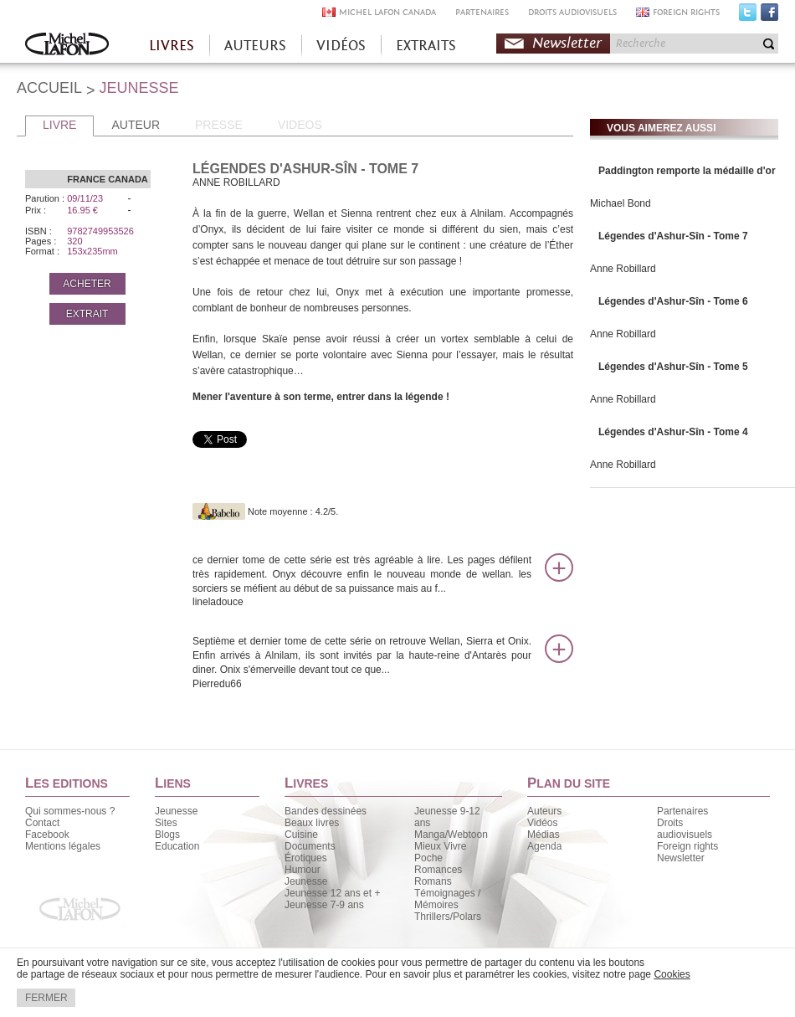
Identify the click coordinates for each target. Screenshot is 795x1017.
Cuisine (301, 834)
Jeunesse (176, 811)
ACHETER (86, 284)
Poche (428, 858)
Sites (166, 823)
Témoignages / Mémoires (447, 899)
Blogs (167, 834)
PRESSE (219, 124)
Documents (310, 846)
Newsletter (567, 43)
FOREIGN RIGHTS (686, 12)
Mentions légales (62, 846)
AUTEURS (255, 45)
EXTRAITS (426, 45)
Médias (543, 834)
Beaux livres (312, 823)
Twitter (748, 15)
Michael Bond (620, 203)
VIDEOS (300, 124)
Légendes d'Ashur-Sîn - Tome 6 (673, 301)
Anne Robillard (623, 269)
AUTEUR (135, 124)
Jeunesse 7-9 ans (324, 905)
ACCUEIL (49, 88)
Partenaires (682, 811)
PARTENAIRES (482, 12)
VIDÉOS (341, 45)
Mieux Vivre (440, 846)
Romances (438, 870)
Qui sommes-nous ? (70, 811)
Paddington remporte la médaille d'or (687, 171)
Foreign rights (687, 846)
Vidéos (542, 823)
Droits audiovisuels (684, 828)
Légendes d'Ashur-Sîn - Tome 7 (673, 236)
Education (177, 846)
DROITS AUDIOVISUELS (572, 12)
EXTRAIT (87, 314)
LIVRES (171, 45)
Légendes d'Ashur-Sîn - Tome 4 (673, 432)
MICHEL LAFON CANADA (387, 12)
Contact (42, 823)
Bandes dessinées (326, 811)
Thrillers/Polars (447, 916)
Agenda (544, 846)
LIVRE (59, 124)
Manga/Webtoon (451, 834)
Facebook (769, 15)
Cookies (672, 974)
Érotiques (306, 858)
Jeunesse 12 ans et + (332, 893)
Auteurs (544, 811)
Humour (303, 870)
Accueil (67, 46)
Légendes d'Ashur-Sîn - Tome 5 (673, 366)
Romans (433, 881)
